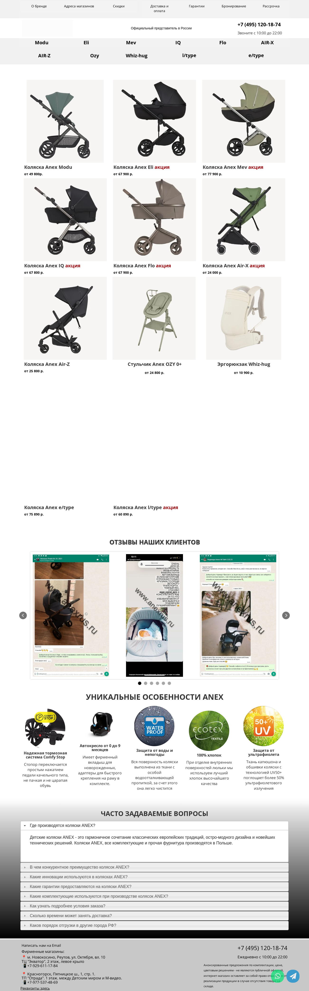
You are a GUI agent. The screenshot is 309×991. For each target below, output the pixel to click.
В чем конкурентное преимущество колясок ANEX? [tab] (76, 867)
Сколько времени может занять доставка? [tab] (67, 915)
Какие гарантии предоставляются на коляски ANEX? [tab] (77, 886)
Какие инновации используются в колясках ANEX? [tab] (75, 876)
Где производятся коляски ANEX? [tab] (59, 825)
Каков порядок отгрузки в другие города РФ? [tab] (69, 925)
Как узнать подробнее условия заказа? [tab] (64, 906)
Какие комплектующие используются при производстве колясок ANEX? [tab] (95, 896)
